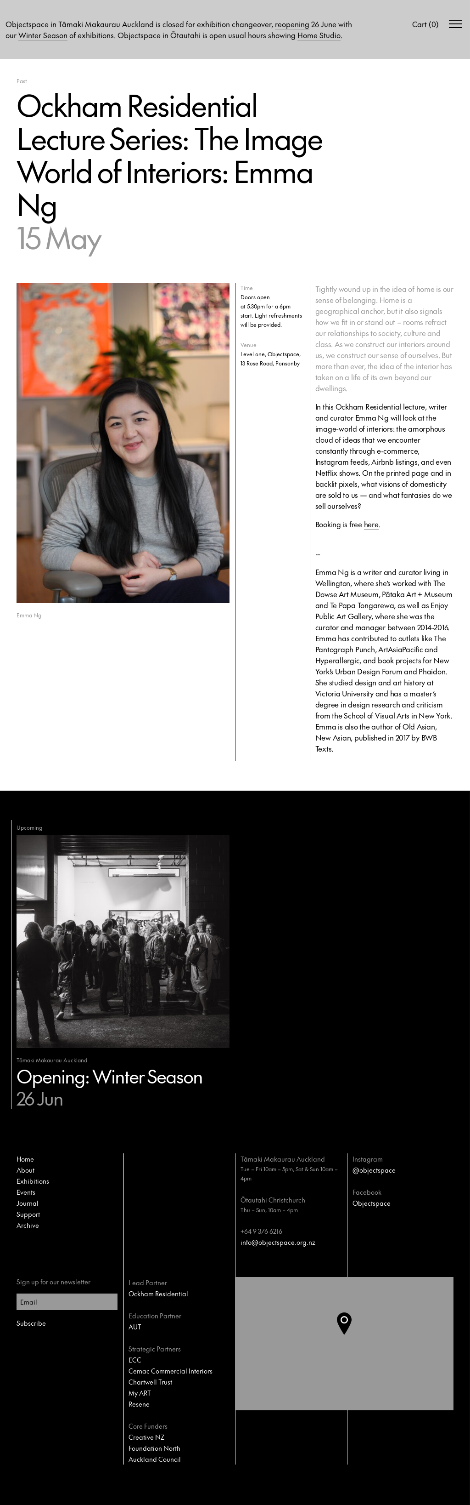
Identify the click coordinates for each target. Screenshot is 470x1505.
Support (28, 1214)
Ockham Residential (158, 1293)
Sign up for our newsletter (53, 1281)
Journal (28, 1203)
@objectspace (374, 1169)
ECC (135, 1359)
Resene (139, 1403)
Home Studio (319, 35)
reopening (292, 24)
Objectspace (371, 1203)
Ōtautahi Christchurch (273, 1199)
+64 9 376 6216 (261, 1231)
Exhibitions (33, 1181)
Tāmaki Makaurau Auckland (283, 1158)
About (25, 1169)
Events (26, 1192)
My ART (140, 1392)
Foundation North (154, 1448)
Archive (28, 1225)
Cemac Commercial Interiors (171, 1370)
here (371, 524)
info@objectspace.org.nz (278, 1242)
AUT (135, 1326)
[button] (351, 1344)
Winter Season (42, 35)
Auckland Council (155, 1459)
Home (25, 1158)
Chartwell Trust (150, 1381)
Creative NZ (146, 1437)
